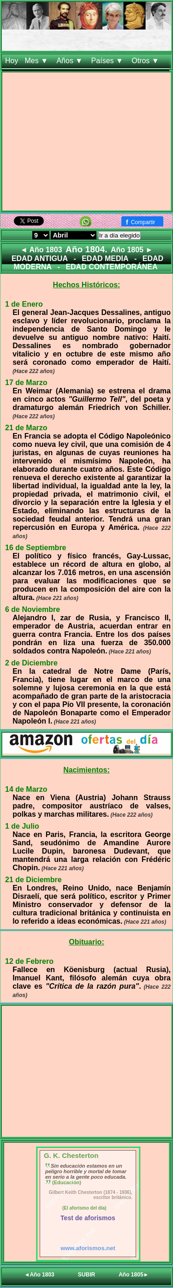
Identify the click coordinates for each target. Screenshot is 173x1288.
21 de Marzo (26, 428)
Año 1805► (134, 1274)
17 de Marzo (26, 382)
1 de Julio (22, 826)
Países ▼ (108, 61)
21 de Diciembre (33, 880)
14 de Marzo (26, 789)
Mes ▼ (37, 61)
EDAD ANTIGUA (40, 258)
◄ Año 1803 (41, 250)
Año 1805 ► (132, 250)
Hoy (11, 61)
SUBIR (86, 1274)
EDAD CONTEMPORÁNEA (111, 267)
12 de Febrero (29, 961)
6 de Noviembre (32, 609)
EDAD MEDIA (105, 258)
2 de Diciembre (31, 663)
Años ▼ (70, 61)
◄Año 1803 (39, 1274)
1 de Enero (24, 304)
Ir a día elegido (119, 235)
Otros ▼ (146, 61)
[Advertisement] (86, 143)
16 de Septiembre (35, 548)
